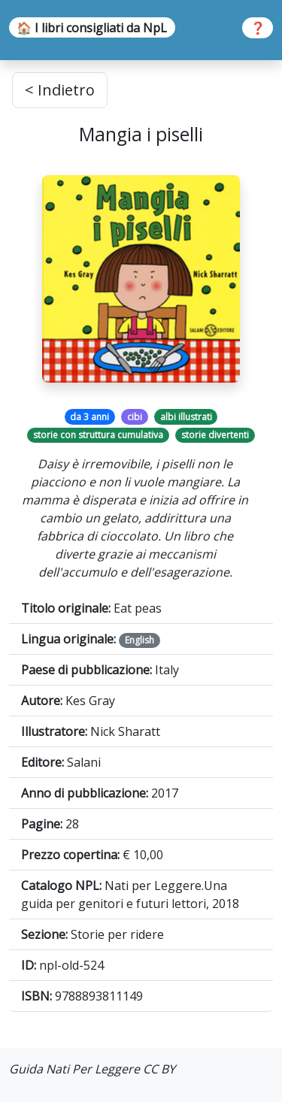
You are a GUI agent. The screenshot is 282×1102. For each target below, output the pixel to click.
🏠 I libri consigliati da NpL (92, 28)
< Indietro (60, 90)
